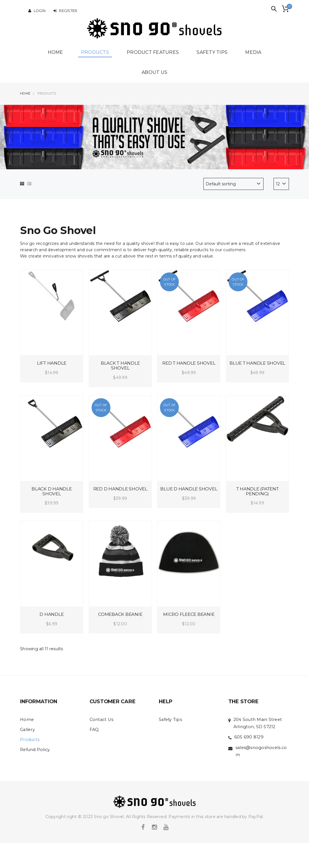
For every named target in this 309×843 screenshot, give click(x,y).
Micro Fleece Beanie (188, 614)
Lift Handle (51, 363)
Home (27, 719)
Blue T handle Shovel (257, 363)
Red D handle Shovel (120, 489)
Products (29, 739)
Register (66, 11)
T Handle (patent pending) (257, 491)
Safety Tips (170, 719)
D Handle (51, 614)
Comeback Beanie (120, 614)
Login (36, 11)
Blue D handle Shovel (188, 489)
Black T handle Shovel (120, 365)
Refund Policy (35, 749)
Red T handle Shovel (188, 363)
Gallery (27, 729)
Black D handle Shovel (51, 491)
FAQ (94, 729)
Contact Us (102, 719)
